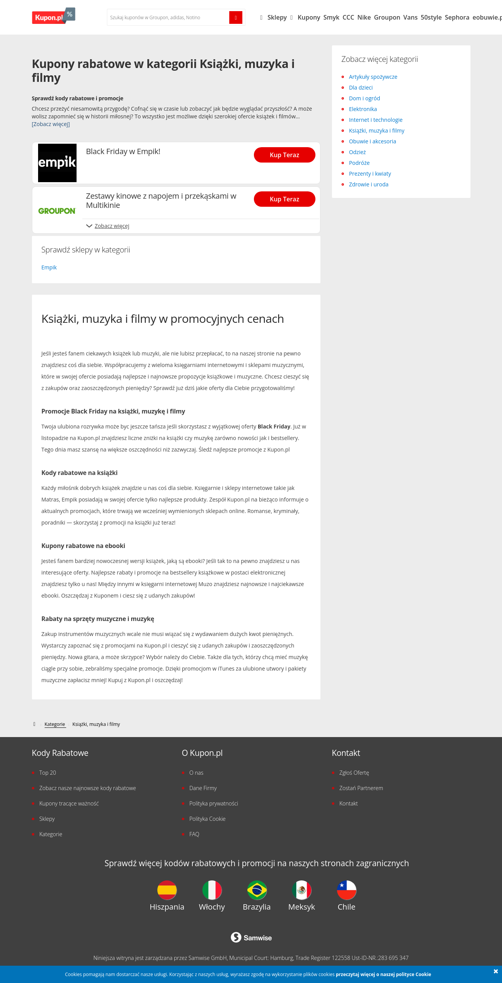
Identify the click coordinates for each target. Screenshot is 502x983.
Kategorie (50, 834)
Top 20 (47, 772)
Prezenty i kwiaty (370, 173)
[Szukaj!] (235, 17)
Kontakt (348, 803)
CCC (348, 17)
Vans (411, 17)
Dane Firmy (203, 788)
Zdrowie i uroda (369, 184)
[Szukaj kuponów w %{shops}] (168, 17)
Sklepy (281, 17)
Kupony (309, 17)
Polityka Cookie (207, 818)
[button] (496, 972)
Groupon (387, 17)
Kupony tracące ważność (69, 803)
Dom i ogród (364, 98)
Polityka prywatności (213, 803)
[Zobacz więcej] (51, 124)
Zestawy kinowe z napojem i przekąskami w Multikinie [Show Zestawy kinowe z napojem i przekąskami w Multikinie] (161, 200)
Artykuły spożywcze (373, 76)
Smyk (332, 17)
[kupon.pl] (35, 724)
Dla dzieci (361, 87)
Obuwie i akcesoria (372, 141)
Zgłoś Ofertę (354, 772)
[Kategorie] (56, 724)
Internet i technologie (375, 119)
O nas (196, 772)
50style (431, 17)
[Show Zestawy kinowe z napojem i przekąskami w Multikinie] (287, 197)
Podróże (359, 162)
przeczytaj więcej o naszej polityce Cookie (383, 974)
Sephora (457, 17)
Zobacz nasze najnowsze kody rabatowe (87, 788)
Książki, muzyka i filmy (376, 130)
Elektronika (363, 109)
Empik (49, 267)
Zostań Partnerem (361, 788)
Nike (364, 17)
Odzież (357, 152)
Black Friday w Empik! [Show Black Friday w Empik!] (123, 151)
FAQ (194, 834)
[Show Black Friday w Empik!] (287, 152)
